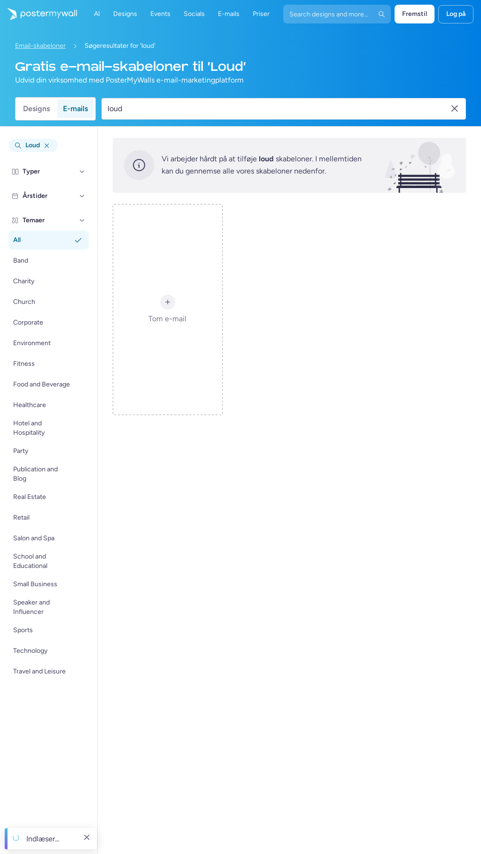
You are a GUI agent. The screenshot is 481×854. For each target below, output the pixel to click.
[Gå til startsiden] (38, 14)
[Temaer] (82, 220)
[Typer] (82, 171)
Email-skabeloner (40, 46)
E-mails (75, 108)
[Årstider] (82, 196)
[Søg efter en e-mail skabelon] (278, 108)
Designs (36, 108)
